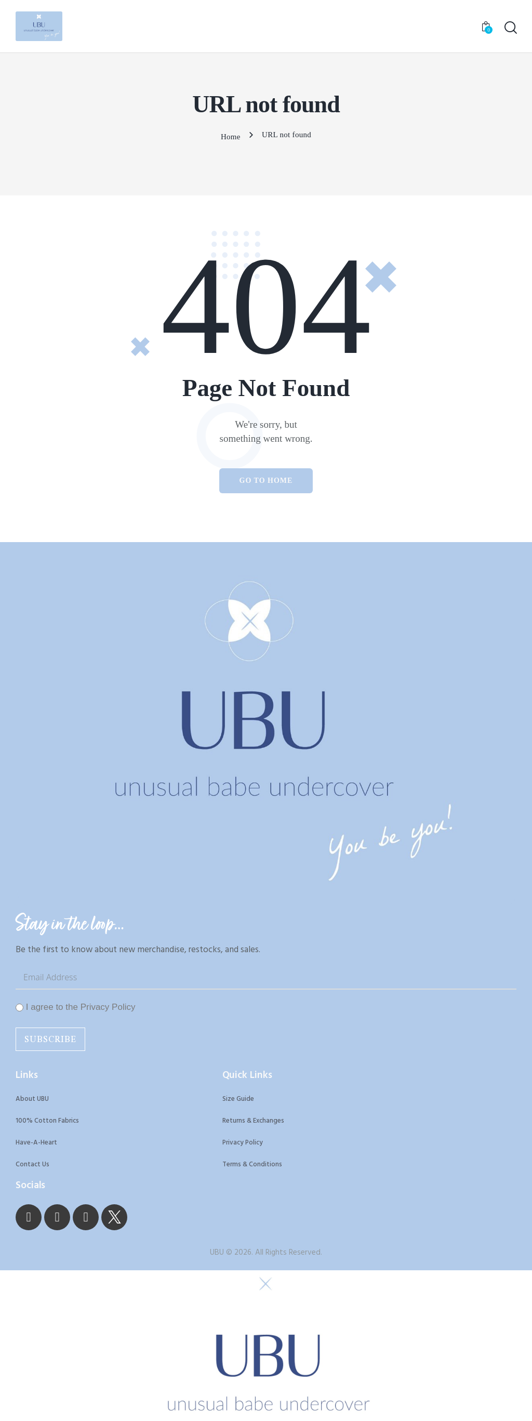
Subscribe (50, 1039)
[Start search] (509, 28)
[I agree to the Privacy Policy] (19, 1008)
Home (231, 136)
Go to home (266, 479)
